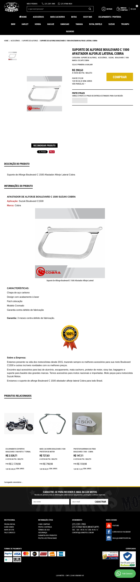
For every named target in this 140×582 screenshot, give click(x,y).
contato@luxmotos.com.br (83, 520)
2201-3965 (50, 3)
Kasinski (70, 31)
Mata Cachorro (57, 16)
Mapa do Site (9, 518)
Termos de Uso (44, 518)
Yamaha (79, 24)
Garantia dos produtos (47, 523)
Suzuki (111, 24)
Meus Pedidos (32, 3)
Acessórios (38, 16)
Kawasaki (64, 24)
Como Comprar (44, 512)
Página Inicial (9, 512)
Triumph (125, 24)
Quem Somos (9, 515)
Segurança (42, 520)
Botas (74, 16)
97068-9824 (66, 3)
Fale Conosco (9, 520)
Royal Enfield (95, 24)
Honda (38, 24)
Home (24, 16)
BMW (13, 24)
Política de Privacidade (47, 526)
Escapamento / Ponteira (110, 16)
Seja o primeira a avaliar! (82, 64)
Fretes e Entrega (45, 515)
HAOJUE (50, 24)
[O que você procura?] (89, 9)
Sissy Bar (87, 16)
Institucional (9, 508)
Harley (25, 24)
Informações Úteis (45, 508)
